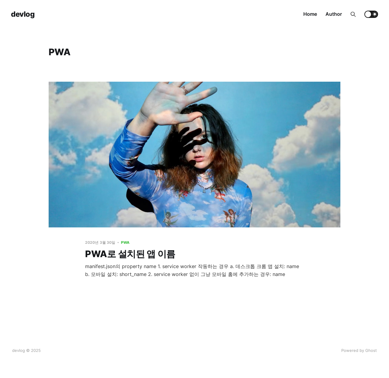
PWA (125, 242)
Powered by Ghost (359, 350)
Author (333, 14)
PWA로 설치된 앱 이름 (130, 253)
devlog (22, 14)
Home (310, 14)
